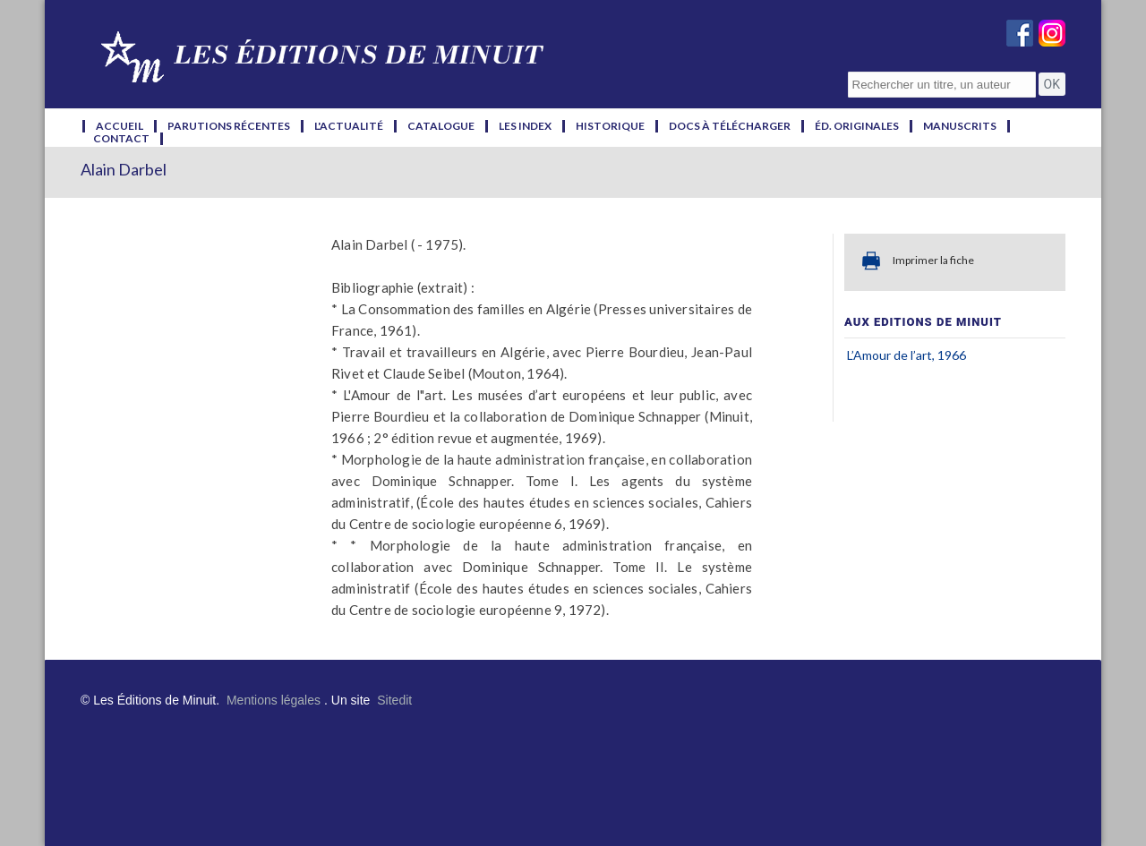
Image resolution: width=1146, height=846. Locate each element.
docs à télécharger (730, 126)
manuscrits (959, 126)
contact (121, 138)
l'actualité (348, 126)
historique (610, 126)
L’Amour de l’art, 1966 (906, 355)
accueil (119, 126)
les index (525, 126)
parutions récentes (228, 126)
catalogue (441, 126)
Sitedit (394, 700)
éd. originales (857, 126)
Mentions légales (274, 700)
